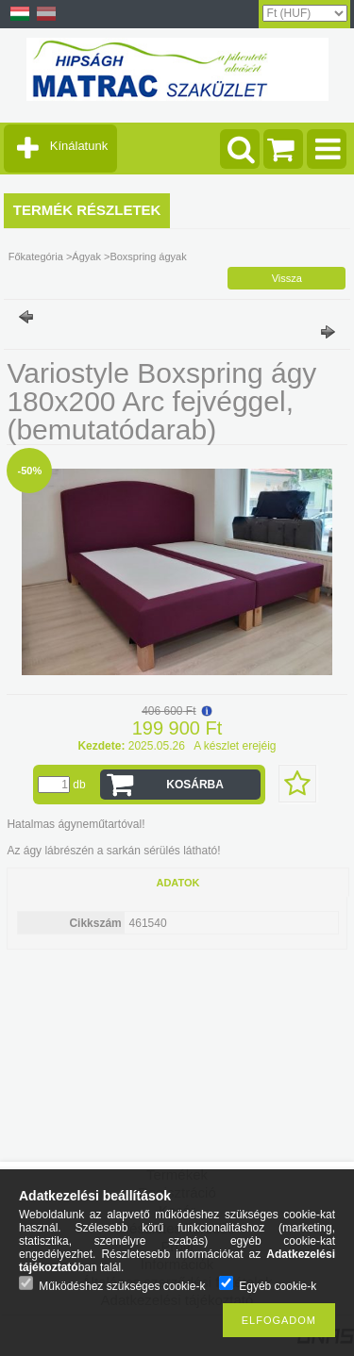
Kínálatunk (79, 146)
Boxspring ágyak (148, 256)
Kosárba (195, 784)
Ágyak (86, 256)
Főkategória (35, 256)
